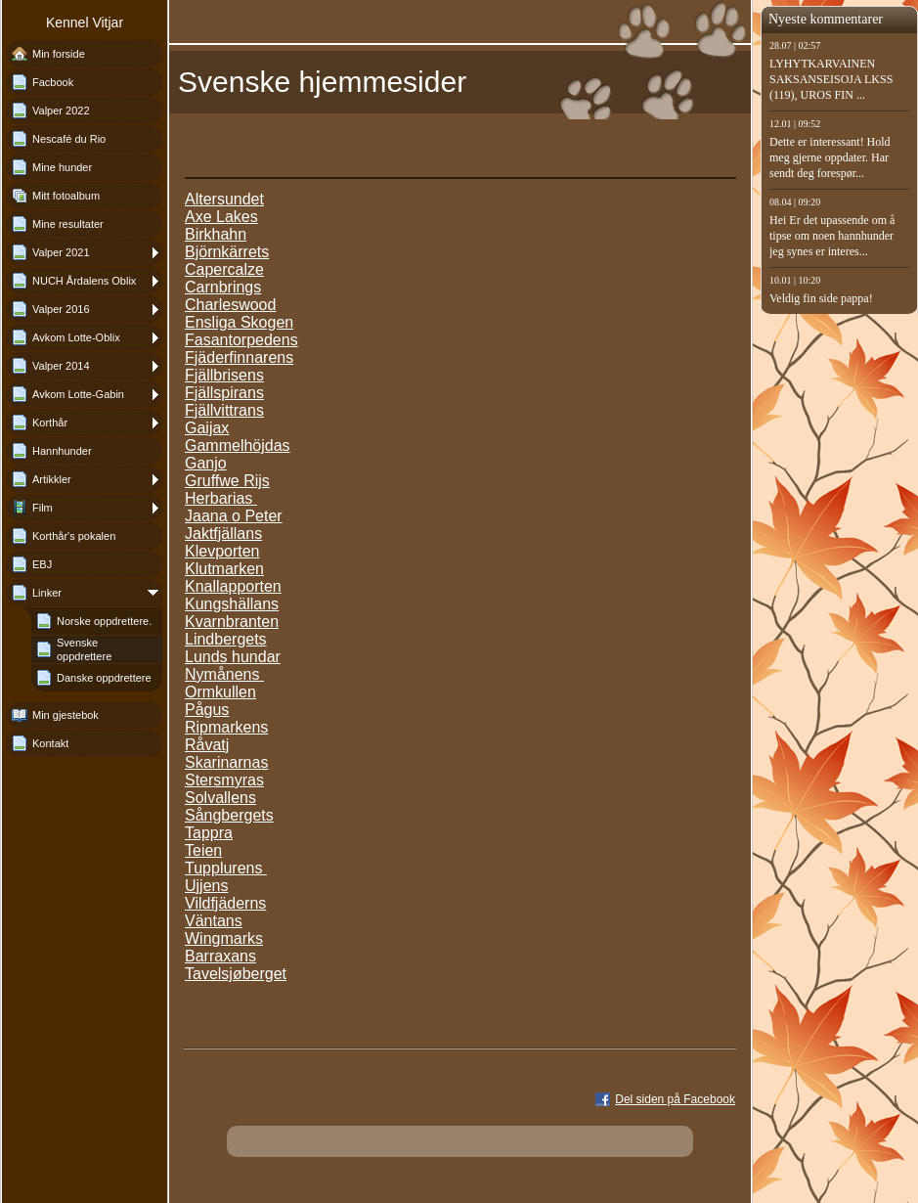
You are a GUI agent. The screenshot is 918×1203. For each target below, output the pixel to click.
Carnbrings (223, 287)
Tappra (209, 832)
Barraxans (220, 956)
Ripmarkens (226, 727)
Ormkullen (220, 692)
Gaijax (207, 428)
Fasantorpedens (241, 340)
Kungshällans (232, 604)
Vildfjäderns (225, 903)
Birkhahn (215, 234)
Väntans (213, 921)
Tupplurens (226, 868)
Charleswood (230, 304)
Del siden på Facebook (675, 1099)
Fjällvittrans (224, 410)
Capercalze (224, 269)
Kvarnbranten (232, 621)
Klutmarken (224, 568)
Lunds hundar (233, 656)
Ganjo (206, 463)
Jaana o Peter (234, 516)
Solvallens (220, 797)
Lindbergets (226, 639)
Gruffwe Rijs (227, 480)
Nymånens (224, 674)
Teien (203, 850)
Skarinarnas (226, 762)
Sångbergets (229, 815)
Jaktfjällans (223, 533)
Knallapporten (233, 586)
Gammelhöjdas (237, 445)
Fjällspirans (224, 392)
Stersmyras (224, 780)
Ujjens (206, 885)
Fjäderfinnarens (239, 357)
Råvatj (207, 744)
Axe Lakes (221, 216)
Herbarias (221, 498)
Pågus (207, 709)
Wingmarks (224, 938)
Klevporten (222, 551)
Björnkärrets (227, 252)
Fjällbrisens (224, 375)
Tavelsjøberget (235, 973)
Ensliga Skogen (239, 322)
